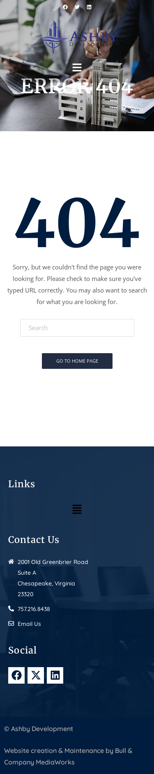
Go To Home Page (77, 361)
